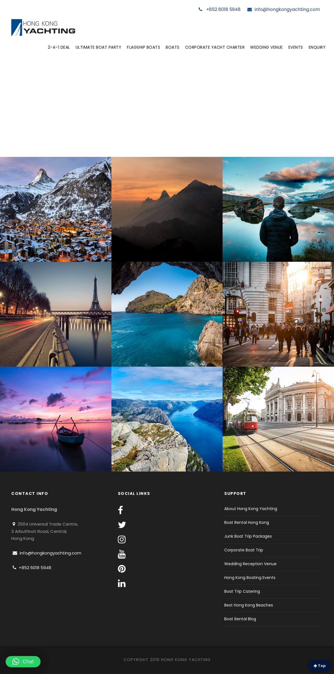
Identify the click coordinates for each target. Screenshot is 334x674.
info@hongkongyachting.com (283, 9)
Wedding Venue (266, 47)
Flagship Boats (143, 47)
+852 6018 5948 (220, 9)
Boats (173, 47)
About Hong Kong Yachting (250, 508)
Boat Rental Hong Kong (246, 522)
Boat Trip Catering (242, 591)
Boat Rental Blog (240, 619)
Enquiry (317, 47)
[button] (23, 661)
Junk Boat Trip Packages (248, 536)
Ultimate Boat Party (99, 47)
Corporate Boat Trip (243, 550)
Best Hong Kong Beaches (248, 605)
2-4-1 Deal (59, 47)
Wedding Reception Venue (250, 564)
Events (295, 47)
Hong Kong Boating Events (249, 577)
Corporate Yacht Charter (215, 47)
